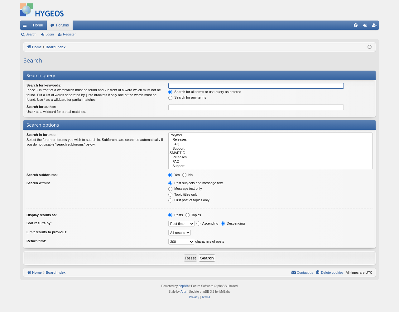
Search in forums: (41, 135)
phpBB (183, 286)
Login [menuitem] (366, 26)
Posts (175, 215)
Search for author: (41, 107)
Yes (174, 175)
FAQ (270, 144)
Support (270, 149)
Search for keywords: (43, 85)
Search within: (38, 183)
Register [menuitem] (376, 26)
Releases (270, 139)
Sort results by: (39, 223)
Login (50, 34)
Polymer (270, 135)
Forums (62, 25)
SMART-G (270, 153)
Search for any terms (187, 97)
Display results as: (41, 215)
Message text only (185, 188)
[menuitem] (355, 25)
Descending (233, 223)
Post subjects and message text (195, 183)
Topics (193, 215)
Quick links (25, 26)
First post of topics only (188, 200)
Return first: (36, 241)
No (187, 175)
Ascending (207, 223)
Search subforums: (42, 175)
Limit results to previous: (46, 232)
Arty (183, 291)
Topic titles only (182, 194)
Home (38, 25)
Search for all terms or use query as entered (204, 92)
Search (31, 34)
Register (69, 34)
